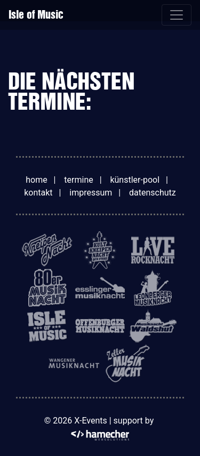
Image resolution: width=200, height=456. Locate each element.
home (36, 180)
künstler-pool (134, 180)
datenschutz (152, 193)
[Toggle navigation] (176, 15)
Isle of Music (36, 14)
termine (78, 180)
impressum (90, 193)
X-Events (90, 421)
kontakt (38, 193)
